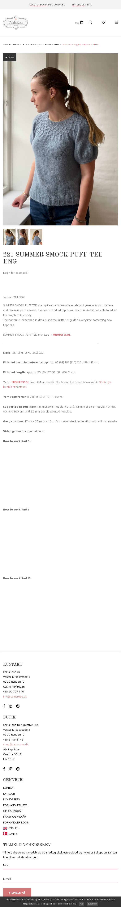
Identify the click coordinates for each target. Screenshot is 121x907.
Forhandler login (16, 822)
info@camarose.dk (15, 696)
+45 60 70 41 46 (13, 691)
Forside (7, 45)
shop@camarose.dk (15, 744)
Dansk (12, 833)
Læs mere (92, 904)
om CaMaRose (12, 811)
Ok (81, 904)
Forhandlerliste (15, 805)
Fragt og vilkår (14, 816)
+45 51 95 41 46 (13, 739)
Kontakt (9, 787)
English (13, 828)
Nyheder (9, 793)
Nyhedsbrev (11, 799)
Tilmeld (17, 892)
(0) (77, 22)
